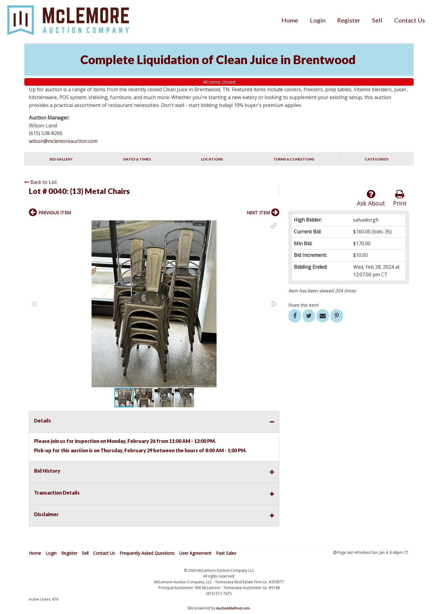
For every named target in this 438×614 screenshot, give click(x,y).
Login (317, 20)
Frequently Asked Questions (147, 553)
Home (289, 20)
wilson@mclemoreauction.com (63, 141)
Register (348, 20)
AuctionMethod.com (233, 608)
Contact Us (409, 20)
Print (400, 198)
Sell (377, 20)
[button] (274, 226)
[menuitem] (290, 20)
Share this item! (303, 305)
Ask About (371, 198)
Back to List (40, 182)
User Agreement (195, 553)
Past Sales (226, 553)
